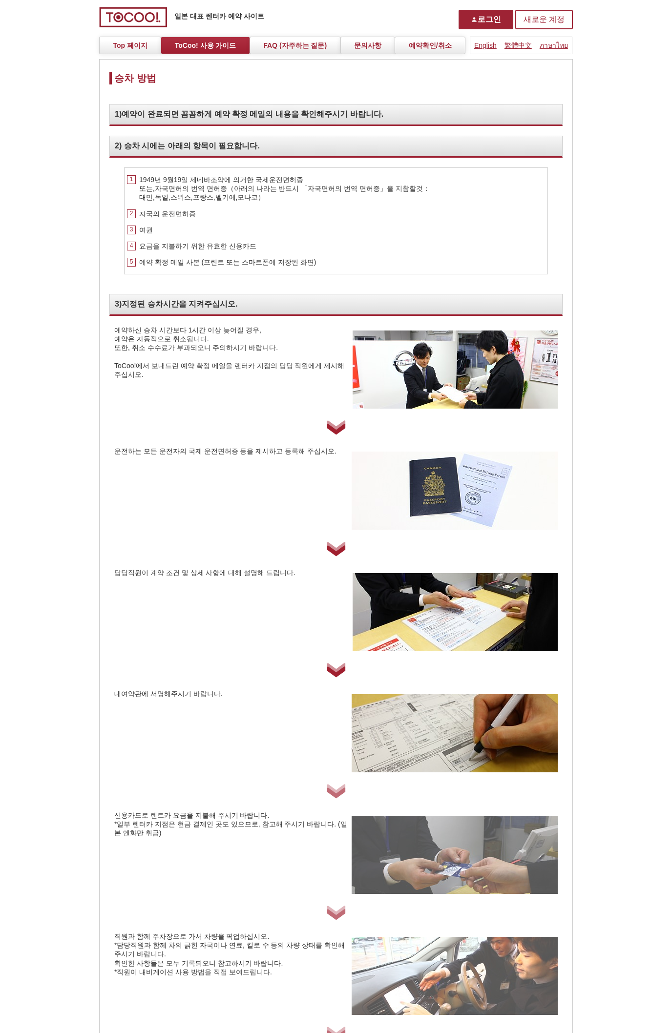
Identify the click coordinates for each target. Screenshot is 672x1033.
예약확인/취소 (430, 45)
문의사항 (367, 45)
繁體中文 (518, 45)
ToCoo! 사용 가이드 (205, 45)
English (485, 45)
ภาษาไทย (554, 45)
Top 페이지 (130, 45)
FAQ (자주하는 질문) (295, 45)
